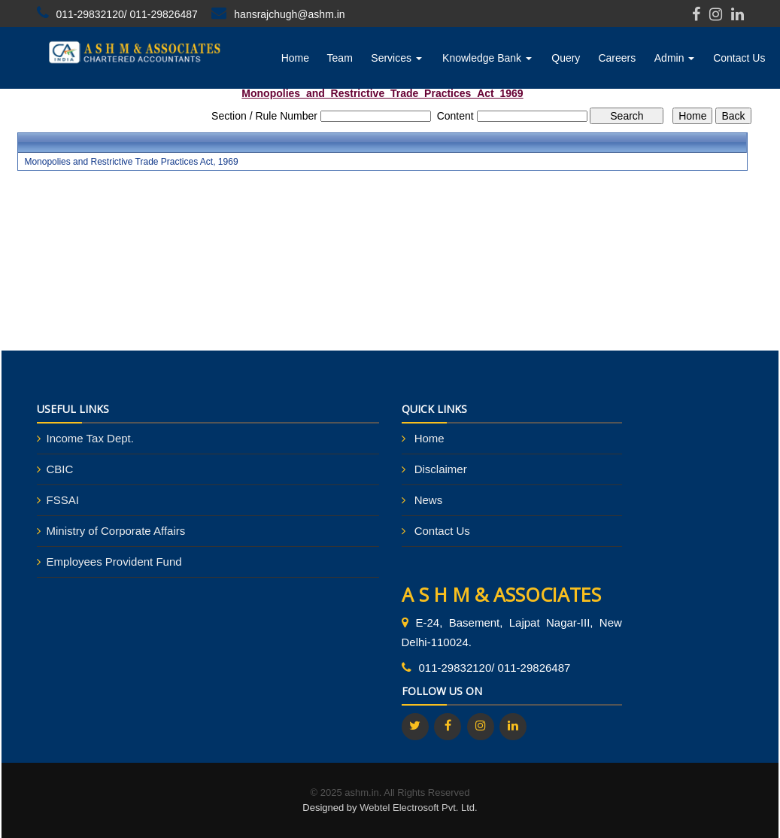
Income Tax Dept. (90, 438)
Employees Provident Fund (114, 561)
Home (295, 58)
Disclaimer (440, 469)
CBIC (60, 469)
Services (396, 58)
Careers (617, 58)
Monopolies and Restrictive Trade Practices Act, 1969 (131, 161)
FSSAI (63, 499)
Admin (674, 58)
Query (565, 58)
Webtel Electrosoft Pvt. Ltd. (419, 807)
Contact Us (739, 58)
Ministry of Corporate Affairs (116, 530)
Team (340, 58)
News (428, 499)
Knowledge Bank (487, 58)
